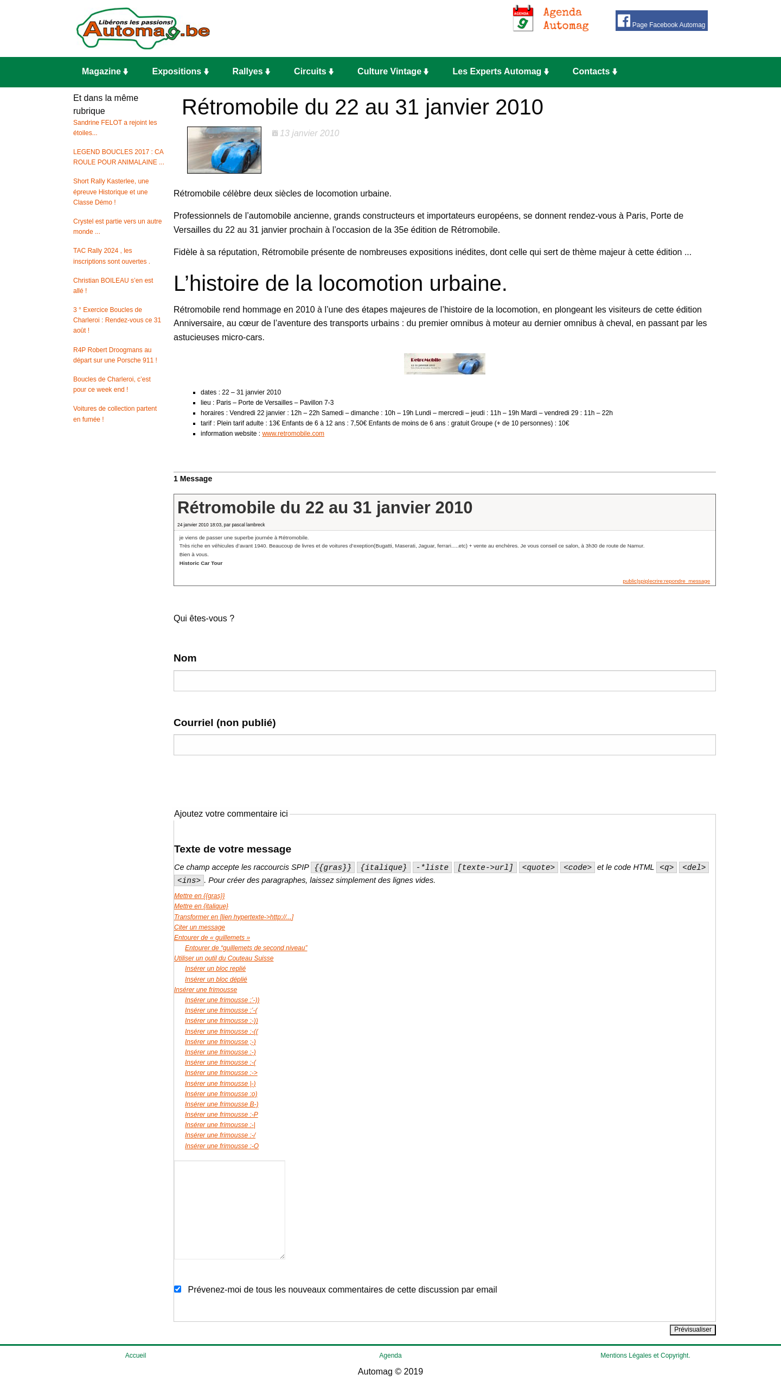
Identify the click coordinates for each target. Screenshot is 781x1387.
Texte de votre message (232, 849)
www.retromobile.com (293, 433)
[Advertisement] (398, 28)
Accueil (135, 1355)
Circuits (314, 72)
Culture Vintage (392, 72)
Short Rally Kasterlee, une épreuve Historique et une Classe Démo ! (111, 191)
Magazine (105, 72)
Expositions (180, 72)
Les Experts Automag (500, 72)
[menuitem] (108, 72)
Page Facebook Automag (661, 21)
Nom (185, 658)
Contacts (595, 72)
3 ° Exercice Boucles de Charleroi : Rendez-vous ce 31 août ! (117, 320)
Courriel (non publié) (225, 722)
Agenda (390, 1355)
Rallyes (251, 72)
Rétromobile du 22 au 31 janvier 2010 (324, 507)
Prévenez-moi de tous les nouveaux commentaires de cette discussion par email (342, 1289)
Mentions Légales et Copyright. (645, 1355)
